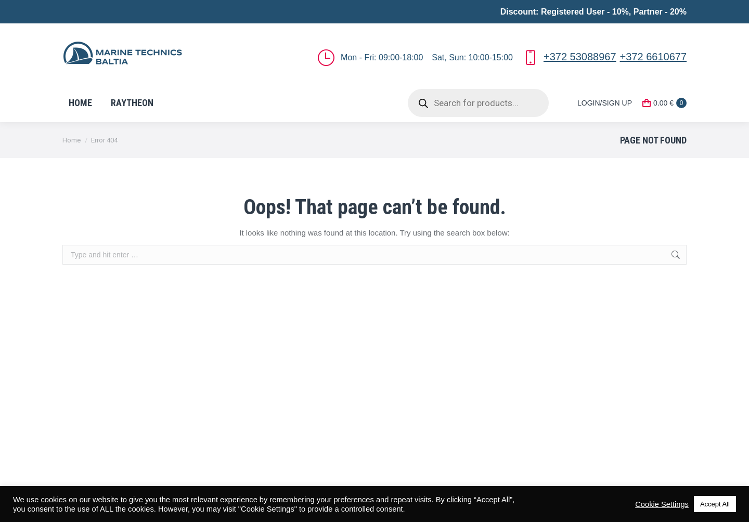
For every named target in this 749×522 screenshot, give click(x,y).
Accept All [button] (715, 504)
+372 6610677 (653, 56)
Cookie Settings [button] (662, 504)
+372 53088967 (580, 56)
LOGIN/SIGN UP (598, 103)
